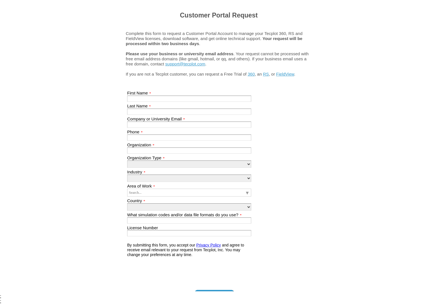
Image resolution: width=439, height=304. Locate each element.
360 (251, 74)
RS (266, 74)
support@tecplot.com (185, 63)
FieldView (285, 74)
